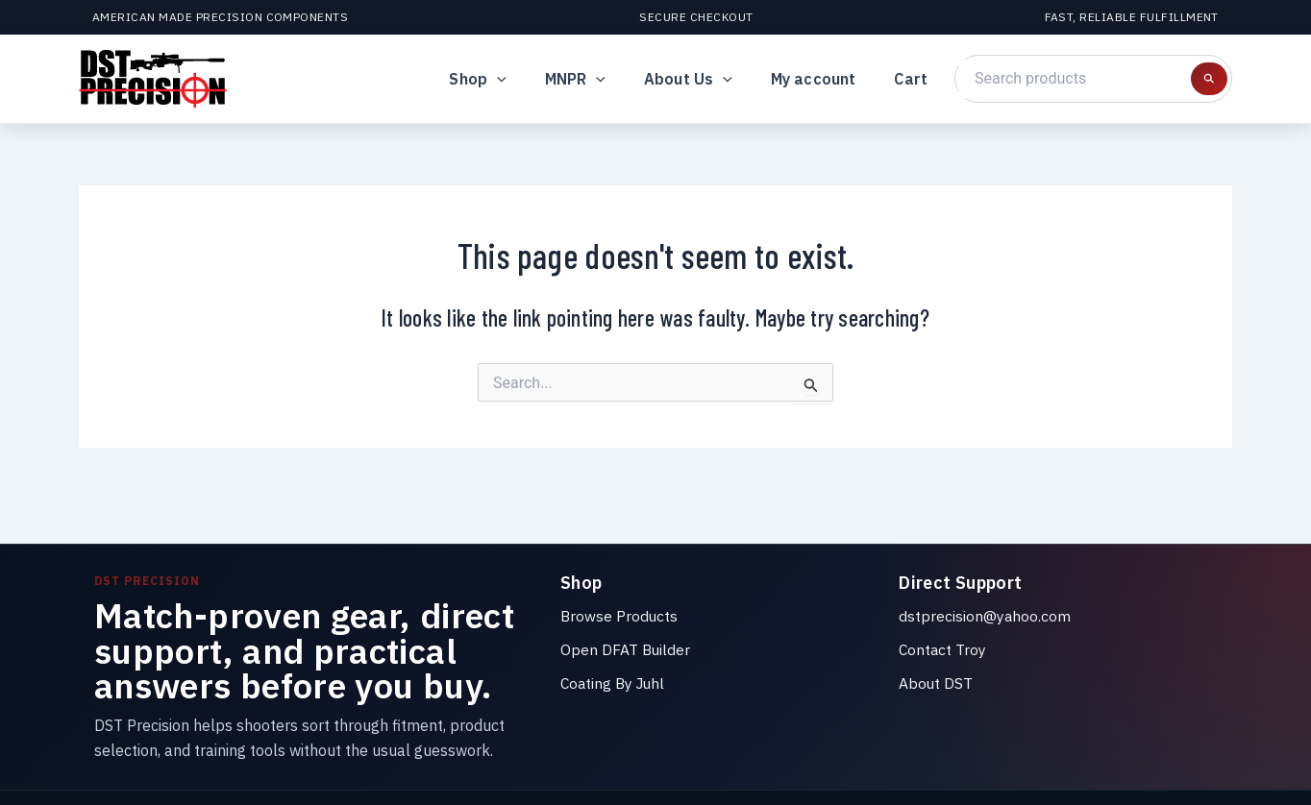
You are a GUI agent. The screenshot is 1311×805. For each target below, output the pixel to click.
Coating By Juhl (615, 682)
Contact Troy (943, 649)
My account (825, 78)
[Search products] (1209, 78)
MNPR (602, 78)
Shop (511, 78)
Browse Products (620, 615)
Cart (914, 78)
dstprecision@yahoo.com (985, 615)
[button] (531, 78)
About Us (707, 78)
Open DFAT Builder (626, 649)
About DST (936, 682)
